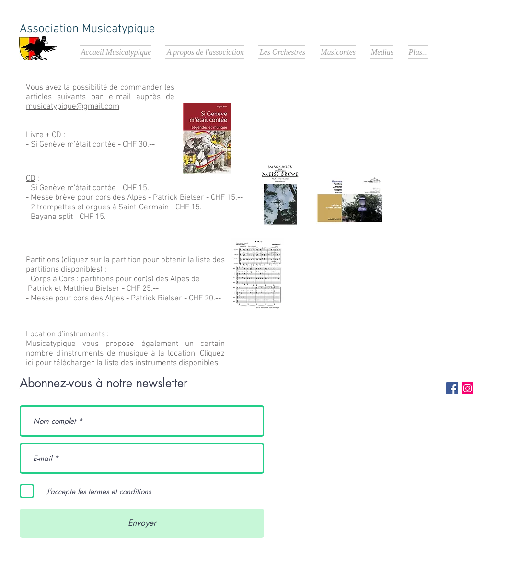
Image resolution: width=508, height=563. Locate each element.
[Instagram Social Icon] (467, 388)
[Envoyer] (142, 523)
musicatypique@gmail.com (72, 107)
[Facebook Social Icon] (452, 388)
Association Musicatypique (87, 29)
